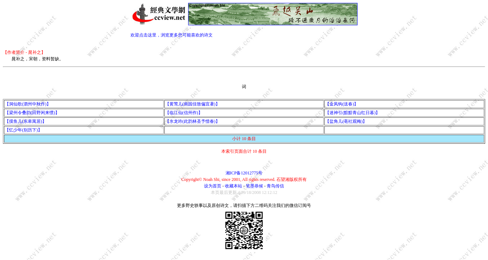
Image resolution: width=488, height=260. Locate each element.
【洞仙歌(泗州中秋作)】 (28, 104)
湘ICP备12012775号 (244, 173)
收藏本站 (233, 185)
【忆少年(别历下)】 (23, 130)
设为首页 (212, 185)
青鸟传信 (275, 185)
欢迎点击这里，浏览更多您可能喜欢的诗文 (171, 35)
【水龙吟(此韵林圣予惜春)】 (192, 121)
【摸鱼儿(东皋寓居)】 (25, 121)
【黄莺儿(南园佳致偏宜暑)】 (192, 104)
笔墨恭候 (254, 185)
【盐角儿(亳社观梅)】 (346, 121)
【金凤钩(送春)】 (341, 104)
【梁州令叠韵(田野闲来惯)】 (32, 112)
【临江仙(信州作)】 (184, 112)
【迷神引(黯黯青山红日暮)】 (352, 112)
